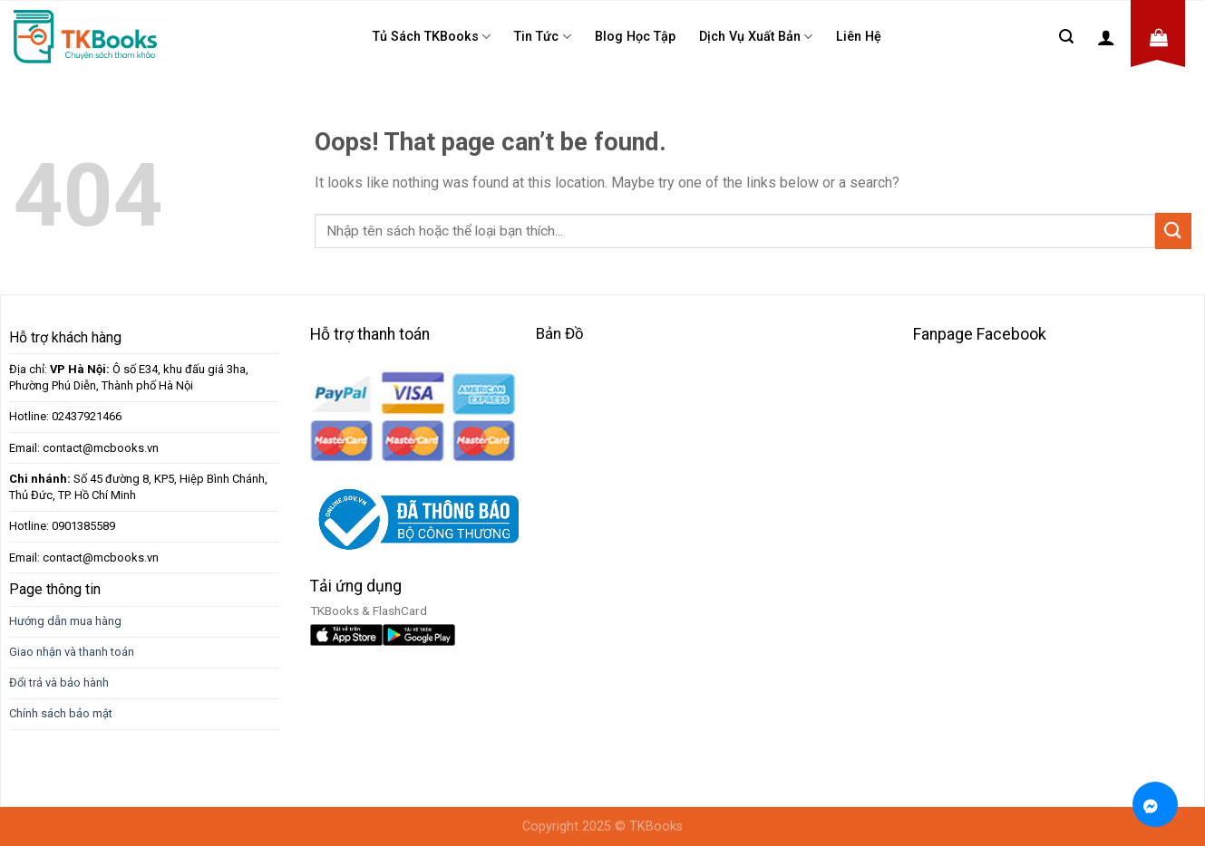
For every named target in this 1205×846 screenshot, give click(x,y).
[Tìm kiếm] (1066, 36)
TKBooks (656, 826)
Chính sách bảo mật (60, 713)
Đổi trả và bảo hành (59, 682)
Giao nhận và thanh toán (71, 652)
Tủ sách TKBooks (432, 36)
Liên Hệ (858, 36)
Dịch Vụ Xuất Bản (755, 36)
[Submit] (1173, 230)
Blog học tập (635, 36)
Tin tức (542, 36)
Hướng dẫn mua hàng (65, 621)
